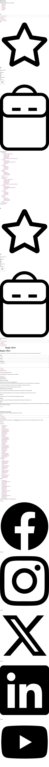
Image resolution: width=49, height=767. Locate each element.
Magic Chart (6, 172)
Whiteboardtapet (6, 156)
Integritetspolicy (4, 463)
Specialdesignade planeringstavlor (10, 162)
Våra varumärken (5, 177)
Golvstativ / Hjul (6, 155)
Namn (1, 355)
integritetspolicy (17, 420)
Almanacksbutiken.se (5, 461)
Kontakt (3, 6)
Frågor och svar (4, 425)
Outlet (3, 201)
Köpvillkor (3, 427)
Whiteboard (4, 152)
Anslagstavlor (6, 166)
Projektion (3, 170)
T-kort (5, 164)
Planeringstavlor (6, 160)
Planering (3, 159)
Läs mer (1, 406)
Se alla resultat (3, 20)
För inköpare (4, 426)
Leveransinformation (5, 430)
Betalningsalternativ (5, 431)
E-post (1, 358)
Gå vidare (1, 79)
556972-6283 (4, 483)
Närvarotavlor (6, 163)
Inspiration (4, 4)
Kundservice (4, 5)
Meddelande (2, 361)
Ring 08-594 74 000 (3, 370)
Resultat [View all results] (2, 18)
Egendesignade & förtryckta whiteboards (11, 158)
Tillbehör (3, 171)
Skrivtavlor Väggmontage (8, 153)
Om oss (3, 464)
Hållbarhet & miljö (5, 462)
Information (4, 165)
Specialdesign (6, 157)
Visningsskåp (6, 194)
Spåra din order (4, 432)
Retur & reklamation (5, 429)
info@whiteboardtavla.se (6, 481)
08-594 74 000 (4, 482)
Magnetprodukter (7, 173)
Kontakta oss (4, 480)
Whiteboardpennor (7, 174)
